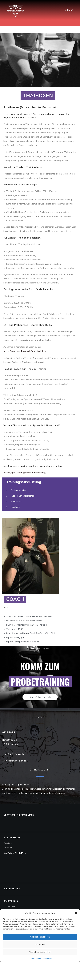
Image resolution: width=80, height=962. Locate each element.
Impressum (47, 958)
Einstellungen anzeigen (40, 952)
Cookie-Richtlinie (34, 958)
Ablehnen (40, 944)
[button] (75, 913)
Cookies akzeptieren (40, 936)
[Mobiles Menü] (69, 10)
